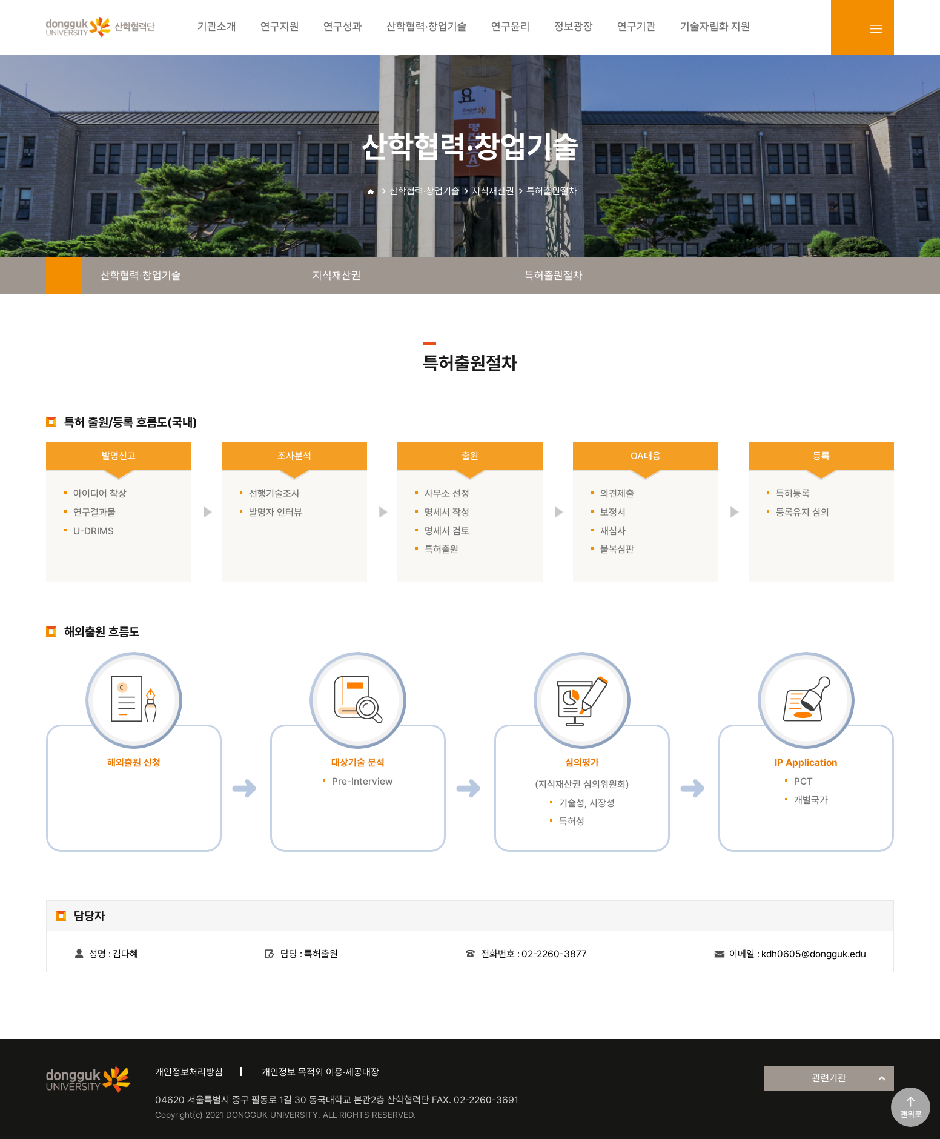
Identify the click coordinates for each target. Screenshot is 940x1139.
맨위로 (911, 1114)
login (849, 28)
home (64, 275)
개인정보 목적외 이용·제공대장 (320, 1072)
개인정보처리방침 (189, 1072)
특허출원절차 (551, 191)
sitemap (876, 28)
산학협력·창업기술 (424, 191)
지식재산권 (493, 191)
